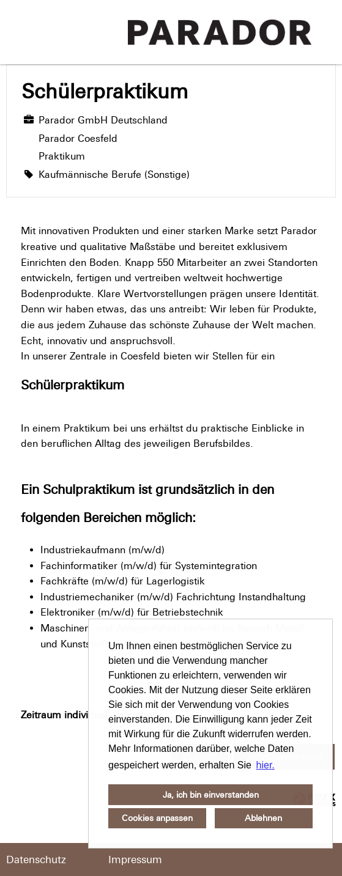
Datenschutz (36, 859)
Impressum (135, 859)
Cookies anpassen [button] (157, 818)
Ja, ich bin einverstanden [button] (211, 795)
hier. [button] (265, 765)
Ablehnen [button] (263, 818)
